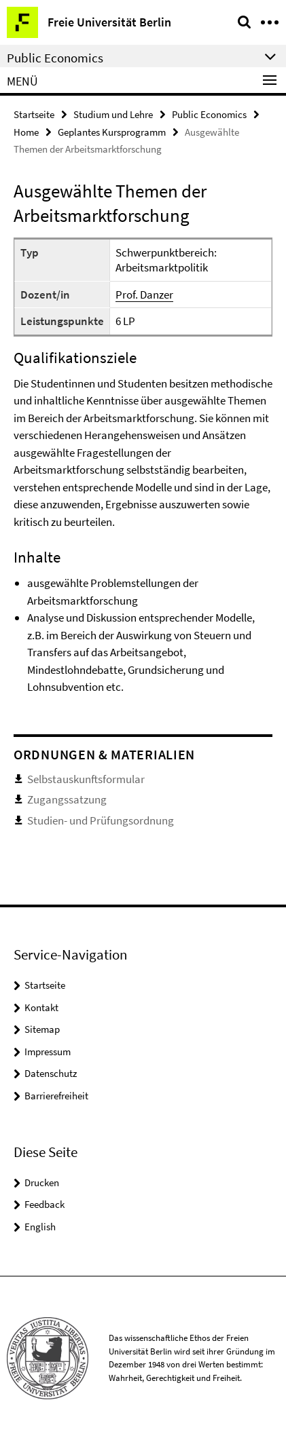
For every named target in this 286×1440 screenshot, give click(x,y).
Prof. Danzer (144, 294)
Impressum (47, 1051)
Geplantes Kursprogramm (112, 132)
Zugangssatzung (67, 799)
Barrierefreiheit (56, 1095)
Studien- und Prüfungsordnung (100, 820)
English (40, 1226)
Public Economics (209, 114)
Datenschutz (50, 1073)
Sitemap (42, 1029)
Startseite (34, 114)
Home (26, 132)
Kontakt (41, 1007)
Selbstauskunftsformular (86, 779)
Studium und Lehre (113, 114)
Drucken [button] (41, 1182)
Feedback (44, 1204)
